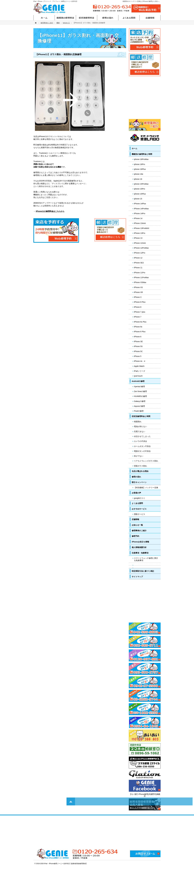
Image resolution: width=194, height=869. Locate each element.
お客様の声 (136, 493)
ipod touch (138, 376)
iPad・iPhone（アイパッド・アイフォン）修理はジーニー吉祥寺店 (55, 1)
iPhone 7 (137, 317)
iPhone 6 (137, 337)
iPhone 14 (138, 218)
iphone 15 (138, 199)
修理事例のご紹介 (139, 531)
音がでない (138, 456)
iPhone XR (138, 292)
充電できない (139, 431)
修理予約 (135, 536)
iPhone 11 (138, 268)
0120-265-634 (111, 6)
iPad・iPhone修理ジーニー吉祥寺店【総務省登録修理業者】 (65, 864)
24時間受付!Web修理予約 (146, 8)
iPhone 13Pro (139, 233)
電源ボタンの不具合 (142, 451)
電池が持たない (140, 426)
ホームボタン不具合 (142, 446)
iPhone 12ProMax (141, 248)
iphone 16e (138, 174)
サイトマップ (137, 577)
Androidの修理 (138, 381)
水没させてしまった (142, 436)
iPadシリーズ (139, 371)
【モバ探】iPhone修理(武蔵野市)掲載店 (144, 795)
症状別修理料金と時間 (141, 416)
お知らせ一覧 (137, 525)
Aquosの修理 (139, 406)
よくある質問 (137, 503)
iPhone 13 (138, 238)
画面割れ (137, 422)
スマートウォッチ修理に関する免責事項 (146, 559)
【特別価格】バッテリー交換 (146, 487)
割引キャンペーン (139, 482)
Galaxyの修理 (139, 401)
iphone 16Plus (140, 169)
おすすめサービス (139, 509)
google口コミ (139, 498)
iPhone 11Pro (139, 273)
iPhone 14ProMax (141, 209)
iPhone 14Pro (139, 213)
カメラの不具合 (140, 441)
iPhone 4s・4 (139, 361)
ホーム (134, 148)
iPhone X (138, 297)
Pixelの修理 (139, 411)
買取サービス (139, 514)
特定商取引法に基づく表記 (143, 571)
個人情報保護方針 (139, 547)
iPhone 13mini (140, 223)
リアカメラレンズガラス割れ (146, 461)
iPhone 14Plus (140, 204)
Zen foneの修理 (140, 391)
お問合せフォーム (145, 853)
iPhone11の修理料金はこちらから (50, 211)
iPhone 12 (138, 258)
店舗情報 (135, 519)
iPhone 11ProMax (141, 277)
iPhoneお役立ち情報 (140, 542)
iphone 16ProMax (141, 159)
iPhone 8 (137, 307)
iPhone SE (138, 341)
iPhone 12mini (140, 243)
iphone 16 (138, 179)
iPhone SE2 (139, 263)
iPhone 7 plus (139, 312)
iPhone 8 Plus (139, 302)
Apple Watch (139, 366)
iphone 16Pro (139, 164)
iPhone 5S (138, 346)
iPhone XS (138, 287)
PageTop (186, 691)
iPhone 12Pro (139, 253)
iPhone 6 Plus (139, 332)
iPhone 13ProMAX (141, 228)
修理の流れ (136, 477)
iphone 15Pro (139, 189)
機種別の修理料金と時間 (142, 154)
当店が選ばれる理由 (140, 471)
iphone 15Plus (140, 194)
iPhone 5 (137, 356)
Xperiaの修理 (139, 386)
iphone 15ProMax (141, 184)
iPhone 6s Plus (140, 322)
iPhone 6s (138, 327)
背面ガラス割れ (140, 466)
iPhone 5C (138, 351)
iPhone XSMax (140, 282)
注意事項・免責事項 (140, 553)
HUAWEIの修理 (140, 396)
